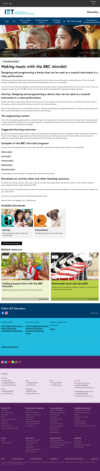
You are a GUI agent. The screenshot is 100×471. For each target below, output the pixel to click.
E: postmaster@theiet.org (8, 385)
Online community (31, 451)
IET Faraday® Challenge (57, 21)
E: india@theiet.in (31, 385)
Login (93, 4)
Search (67, 3)
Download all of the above (11, 243)
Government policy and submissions (60, 442)
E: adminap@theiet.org (32, 393)
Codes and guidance (80, 423)
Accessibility (53, 459)
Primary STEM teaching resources (11, 326)
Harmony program (7, 160)
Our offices (4, 421)
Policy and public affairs (57, 440)
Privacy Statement (36, 459)
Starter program (6, 152)
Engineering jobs (55, 432)
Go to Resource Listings (10, 61)
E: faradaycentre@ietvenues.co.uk (84, 387)
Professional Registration (57, 410)
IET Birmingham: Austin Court (83, 391)
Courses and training (56, 419)
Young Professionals (31, 442)
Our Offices (4, 378)
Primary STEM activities (8, 328)
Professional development (57, 412)
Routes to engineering (56, 426)
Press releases (78, 442)
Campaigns (77, 440)
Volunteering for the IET (32, 440)
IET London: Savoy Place (82, 383)
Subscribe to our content (81, 417)
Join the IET (29, 410)
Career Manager (54, 415)
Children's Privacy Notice (9, 347)
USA (51, 380)
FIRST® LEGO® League (73, 21)
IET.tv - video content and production (85, 426)
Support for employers (56, 423)
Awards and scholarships (57, 445)
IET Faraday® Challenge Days (35, 331)
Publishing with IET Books (81, 412)
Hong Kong (29, 389)
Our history (4, 410)
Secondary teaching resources (41, 21)
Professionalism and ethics (33, 421)
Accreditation (54, 417)
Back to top (94, 313)
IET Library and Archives (33, 423)
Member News (30, 417)
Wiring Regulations (79, 421)
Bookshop (77, 419)
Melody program (6, 165)
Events (3, 440)
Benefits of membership (32, 412)
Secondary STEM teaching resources (37, 326)
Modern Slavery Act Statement (74, 459)
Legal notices (95, 459)
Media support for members (82, 445)
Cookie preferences (17, 459)
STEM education (55, 428)
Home (7, 21)
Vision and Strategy (7, 412)
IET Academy (54, 421)
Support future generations (33, 449)
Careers (28, 333)
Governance (4, 415)
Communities (29, 419)
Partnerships (29, 445)
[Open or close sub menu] (14, 21)
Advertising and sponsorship (9, 428)
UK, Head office (6, 380)
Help (2, 459)
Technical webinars (55, 447)
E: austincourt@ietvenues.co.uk (83, 396)
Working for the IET (7, 426)
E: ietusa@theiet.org (56, 385)
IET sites (7, 3)
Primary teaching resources (25, 21)
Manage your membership (33, 415)
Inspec (76, 415)
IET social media (79, 447)
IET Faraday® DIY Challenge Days (11, 331)
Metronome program (8, 169)
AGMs (3, 417)
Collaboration (30, 447)
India (27, 380)
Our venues (4, 423)
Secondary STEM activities (34, 328)
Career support (54, 430)
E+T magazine (30, 426)
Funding (52, 329)
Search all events (6, 442)
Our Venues (77, 380)
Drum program (6, 156)
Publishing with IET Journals (82, 410)
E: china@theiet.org (7, 393)
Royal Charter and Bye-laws (9, 419)
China (3, 389)
